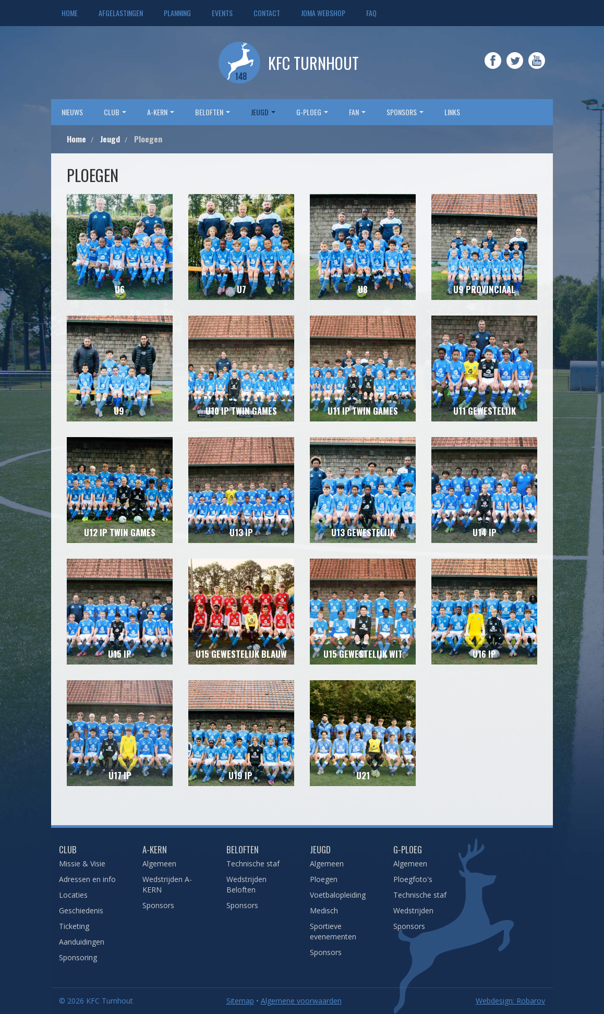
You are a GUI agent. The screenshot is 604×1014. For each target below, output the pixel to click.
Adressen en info (87, 879)
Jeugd (320, 849)
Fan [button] (357, 111)
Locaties (73, 895)
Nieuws (72, 111)
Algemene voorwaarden (301, 1001)
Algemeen (159, 863)
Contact (266, 12)
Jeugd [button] (263, 111)
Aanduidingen (81, 942)
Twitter (514, 68)
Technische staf (253, 863)
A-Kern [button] (160, 111)
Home (70, 12)
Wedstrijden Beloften (246, 884)
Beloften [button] (212, 111)
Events (222, 12)
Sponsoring (78, 957)
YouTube (536, 68)
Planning (177, 12)
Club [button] (115, 111)
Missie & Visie (82, 863)
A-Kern (154, 849)
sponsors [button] (405, 111)
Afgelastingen (121, 12)
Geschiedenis (81, 910)
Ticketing (74, 926)
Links (452, 111)
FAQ (371, 12)
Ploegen (323, 879)
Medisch (324, 910)
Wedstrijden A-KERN (167, 884)
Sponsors (158, 905)
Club (68, 849)
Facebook (493, 68)
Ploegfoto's (412, 879)
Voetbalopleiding (338, 895)
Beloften (242, 849)
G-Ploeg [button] (312, 111)
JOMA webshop (323, 12)
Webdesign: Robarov (510, 1001)
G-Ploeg (407, 849)
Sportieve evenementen (333, 931)
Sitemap (240, 1001)
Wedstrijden (413, 910)
